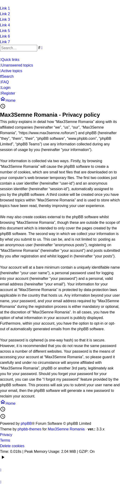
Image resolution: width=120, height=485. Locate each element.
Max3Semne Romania (66, 429)
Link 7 (5, 42)
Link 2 (5, 14)
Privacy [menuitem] (6, 435)
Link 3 (5, 19)
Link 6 (5, 36)
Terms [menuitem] (5, 440)
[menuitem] (16, 65)
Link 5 (5, 31)
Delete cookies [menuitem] (12, 446)
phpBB (26, 423)
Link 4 (5, 25)
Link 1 (5, 8)
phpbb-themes (29, 429)
